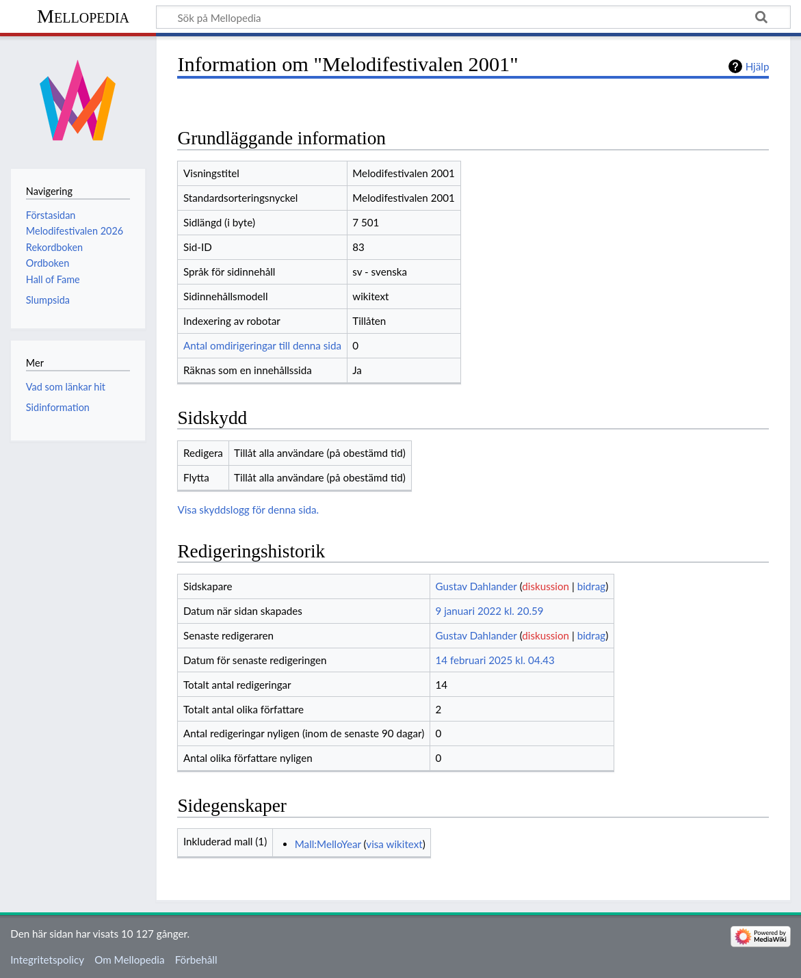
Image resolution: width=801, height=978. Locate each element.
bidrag (591, 586)
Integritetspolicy (47, 959)
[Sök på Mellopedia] (473, 17)
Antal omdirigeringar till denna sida (262, 345)
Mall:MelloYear (328, 844)
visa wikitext (394, 844)
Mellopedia (83, 16)
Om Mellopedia (129, 959)
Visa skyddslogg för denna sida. (248, 509)
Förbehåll (196, 959)
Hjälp (758, 66)
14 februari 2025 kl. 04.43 (494, 660)
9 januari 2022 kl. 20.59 (489, 611)
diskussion (545, 586)
